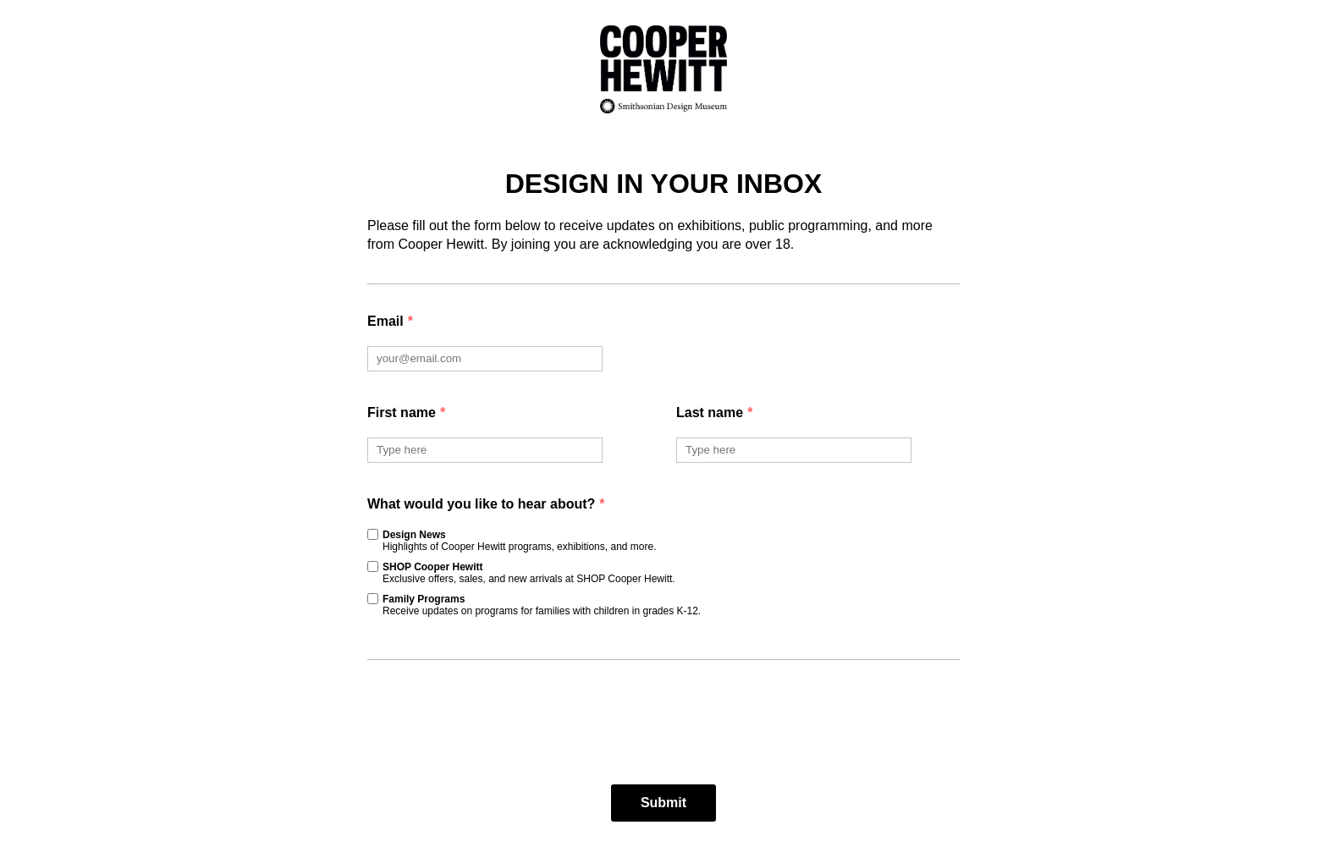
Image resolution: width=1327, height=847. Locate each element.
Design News (519, 541)
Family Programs (542, 605)
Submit (663, 802)
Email (390, 321)
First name (406, 412)
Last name (714, 412)
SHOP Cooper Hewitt (529, 573)
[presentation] (663, 723)
